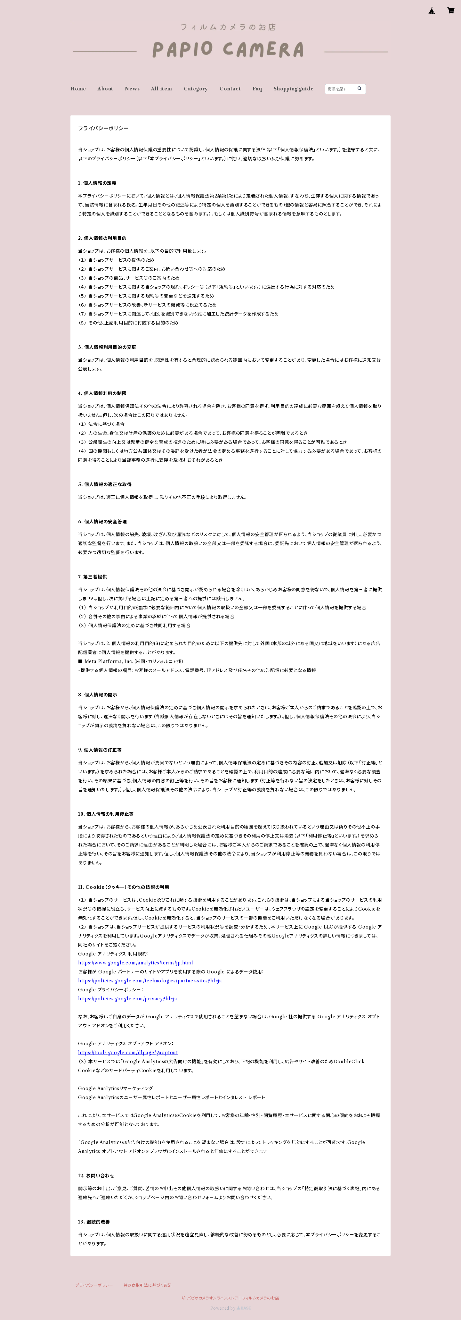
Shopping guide (293, 89)
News (132, 89)
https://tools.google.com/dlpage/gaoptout (128, 1052)
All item (161, 89)
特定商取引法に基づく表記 (148, 1285)
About (105, 89)
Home (78, 89)
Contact (230, 89)
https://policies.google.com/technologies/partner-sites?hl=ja (150, 981)
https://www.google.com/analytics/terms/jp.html (135, 963)
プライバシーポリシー (94, 1285)
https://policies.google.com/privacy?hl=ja (127, 999)
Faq (257, 89)
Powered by (230, 1308)
